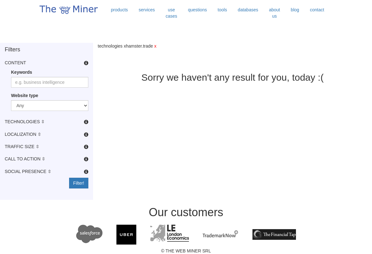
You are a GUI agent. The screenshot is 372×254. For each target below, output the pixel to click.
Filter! (78, 183)
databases (248, 9)
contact (317, 9)
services (147, 9)
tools (222, 9)
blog (295, 9)
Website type (24, 95)
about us (274, 13)
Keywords (21, 72)
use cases (171, 13)
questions (197, 9)
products (119, 9)
